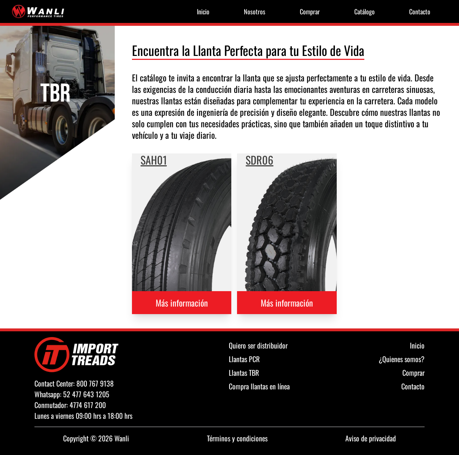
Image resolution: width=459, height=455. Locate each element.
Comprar (310, 11)
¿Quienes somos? (402, 359)
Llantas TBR (244, 372)
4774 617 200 (88, 404)
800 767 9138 (95, 383)
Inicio (203, 11)
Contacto (419, 11)
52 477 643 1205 (86, 394)
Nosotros (254, 11)
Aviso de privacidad (370, 438)
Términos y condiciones (237, 438)
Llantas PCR (244, 359)
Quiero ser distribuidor (258, 345)
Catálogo (364, 11)
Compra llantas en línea (259, 386)
